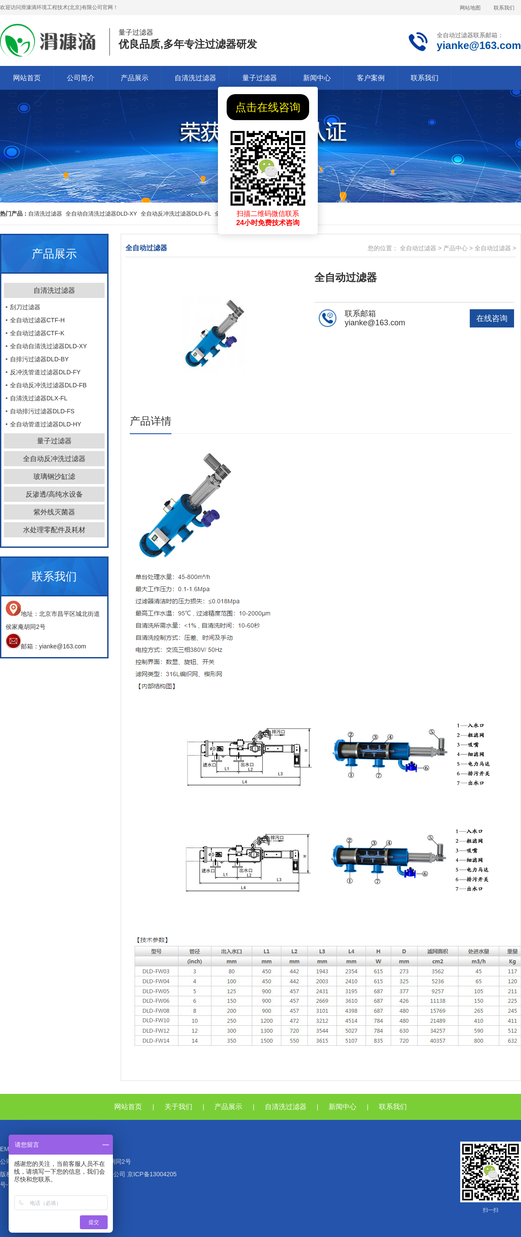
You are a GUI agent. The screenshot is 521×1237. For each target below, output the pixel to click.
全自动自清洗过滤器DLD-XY (101, 213)
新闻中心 (317, 78)
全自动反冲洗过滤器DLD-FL (176, 213)
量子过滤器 (259, 78)
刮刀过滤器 (25, 307)
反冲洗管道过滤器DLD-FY (45, 372)
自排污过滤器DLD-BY (39, 359)
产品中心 (455, 248)
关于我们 (178, 1106)
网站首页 (27, 78)
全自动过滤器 (418, 248)
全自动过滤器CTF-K (37, 333)
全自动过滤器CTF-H (37, 320)
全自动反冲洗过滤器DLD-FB (48, 385)
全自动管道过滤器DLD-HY (45, 424)
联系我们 (504, 8)
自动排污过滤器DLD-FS (42, 411)
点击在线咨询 (267, 107)
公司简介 (81, 78)
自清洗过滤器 (195, 78)
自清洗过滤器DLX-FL (38, 398)
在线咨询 (492, 318)
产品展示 (134, 78)
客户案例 (371, 78)
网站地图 (470, 8)
